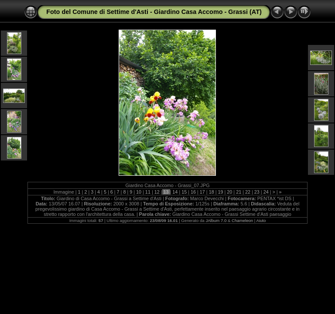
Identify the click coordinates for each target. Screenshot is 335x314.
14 (175, 192)
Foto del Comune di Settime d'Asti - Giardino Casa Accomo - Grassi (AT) (154, 11)
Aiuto (261, 220)
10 (139, 192)
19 (221, 192)
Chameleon (242, 220)
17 (202, 192)
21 (239, 192)
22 (248, 192)
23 (257, 192)
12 (157, 192)
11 (148, 192)
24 (266, 192)
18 (211, 192)
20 (229, 192)
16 (193, 192)
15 (184, 192)
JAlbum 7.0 (215, 220)
